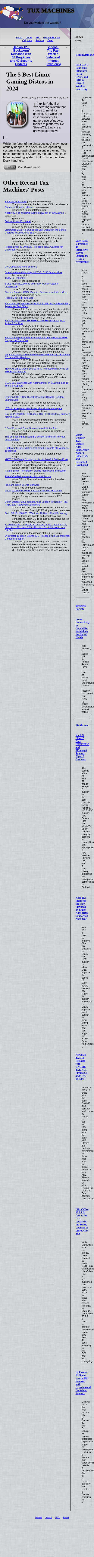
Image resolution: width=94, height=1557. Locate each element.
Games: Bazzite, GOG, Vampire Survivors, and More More (36, 292)
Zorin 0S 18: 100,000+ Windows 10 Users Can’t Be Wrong (36, 513)
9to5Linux (82, 725)
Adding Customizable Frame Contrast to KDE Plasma (33, 490)
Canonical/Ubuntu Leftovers (20, 207)
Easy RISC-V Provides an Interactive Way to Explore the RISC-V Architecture (83, 251)
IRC (38, 37)
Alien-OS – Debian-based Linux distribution (28, 476)
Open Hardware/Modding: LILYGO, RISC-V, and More (33, 272)
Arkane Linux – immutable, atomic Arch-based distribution (35, 470)
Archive (40, 40)
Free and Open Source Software (22, 484)
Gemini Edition (51, 37)
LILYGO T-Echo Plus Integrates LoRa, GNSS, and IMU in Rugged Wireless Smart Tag (82, 76)
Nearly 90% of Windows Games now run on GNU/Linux (34, 212)
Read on (10, 167)
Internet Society (81, 607)
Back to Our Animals (16, 201)
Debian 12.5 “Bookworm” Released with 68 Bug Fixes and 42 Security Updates (21, 56)
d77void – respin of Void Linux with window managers (33, 408)
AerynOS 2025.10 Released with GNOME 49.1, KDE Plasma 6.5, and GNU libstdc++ (82, 1066)
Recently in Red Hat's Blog (19, 297)
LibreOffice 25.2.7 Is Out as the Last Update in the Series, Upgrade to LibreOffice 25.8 (82, 1221)
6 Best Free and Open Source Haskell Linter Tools (31, 428)
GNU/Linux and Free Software (21, 266)
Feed (50, 40)
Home (19, 37)
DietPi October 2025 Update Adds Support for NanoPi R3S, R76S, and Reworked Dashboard (82, 449)
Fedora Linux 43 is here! (18, 221)
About (29, 37)
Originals (27, 40)
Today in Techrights (15, 278)
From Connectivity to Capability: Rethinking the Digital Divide (83, 628)
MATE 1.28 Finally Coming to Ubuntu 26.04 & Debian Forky (36, 459)
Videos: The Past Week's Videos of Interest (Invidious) (53, 56)
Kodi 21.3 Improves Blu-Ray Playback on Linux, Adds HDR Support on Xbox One (82, 908)
